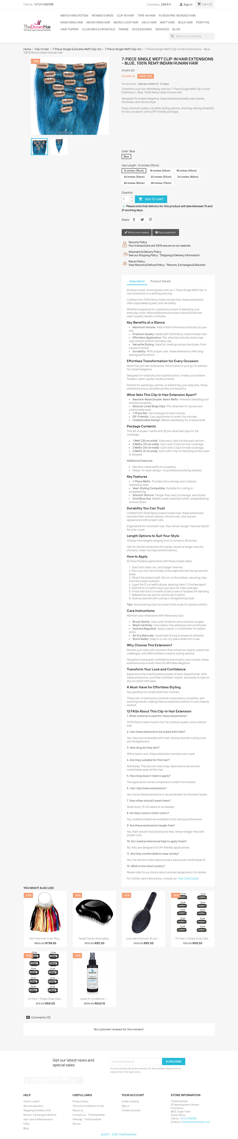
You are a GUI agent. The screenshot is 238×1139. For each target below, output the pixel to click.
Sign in (125, 1105)
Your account (133, 1095)
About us (78, 1110)
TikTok (79, 1080)
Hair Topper (69, 29)
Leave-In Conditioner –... (94, 998)
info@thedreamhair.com (195, 1122)
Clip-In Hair (125, 15)
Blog (176, 29)
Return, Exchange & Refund (39, 1114)
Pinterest (150, 219)
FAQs (26, 1123)
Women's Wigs (102, 15)
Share (133, 219)
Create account (131, 1110)
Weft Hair (167, 22)
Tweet (142, 219)
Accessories (142, 29)
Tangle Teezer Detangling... (94, 938)
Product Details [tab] (160, 281)
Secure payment (33, 1105)
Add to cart (151, 199)
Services (162, 29)
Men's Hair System (74, 15)
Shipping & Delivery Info (37, 1110)
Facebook (27, 1080)
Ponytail (203, 22)
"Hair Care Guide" (188, 878)
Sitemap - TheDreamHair (87, 1119)
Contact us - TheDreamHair (89, 1114)
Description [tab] (137, 281)
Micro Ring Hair (98, 22)
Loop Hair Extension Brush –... (143, 938)
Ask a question (165, 232)
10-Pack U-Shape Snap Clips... (192, 938)
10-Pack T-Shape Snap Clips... (45, 998)
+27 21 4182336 (44, 4)
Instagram (64, 1080)
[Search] (192, 36)
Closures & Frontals (98, 29)
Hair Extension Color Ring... (45, 938)
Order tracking (130, 1101)
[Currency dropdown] (166, 5)
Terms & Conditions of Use (88, 1105)
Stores (77, 1123)
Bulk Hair (185, 22)
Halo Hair (149, 22)
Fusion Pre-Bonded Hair (177, 15)
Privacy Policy (80, 1101)
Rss (42, 1080)
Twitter (34, 1080)
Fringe (124, 29)
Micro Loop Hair (126, 22)
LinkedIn (72, 1080)
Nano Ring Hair (71, 22)
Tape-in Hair (146, 15)
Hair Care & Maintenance (38, 1119)
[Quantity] (126, 199)
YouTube (49, 1080)
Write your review (137, 232)
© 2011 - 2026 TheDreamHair (119, 1134)
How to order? (31, 1101)
